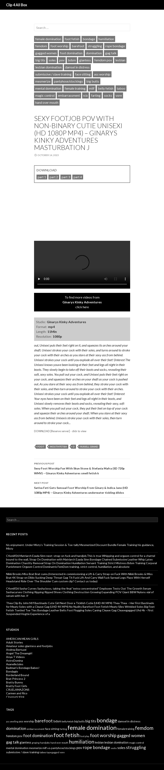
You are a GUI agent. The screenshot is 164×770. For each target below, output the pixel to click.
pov (61, 60)
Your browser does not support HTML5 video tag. (82, 265)
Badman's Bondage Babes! (23, 667)
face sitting (83, 74)
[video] (82, 215)
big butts (92, 81)
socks (108, 95)
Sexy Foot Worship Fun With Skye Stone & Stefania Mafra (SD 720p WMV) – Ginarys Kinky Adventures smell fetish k (82, 468)
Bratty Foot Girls (16, 686)
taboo (121, 88)
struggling (95, 46)
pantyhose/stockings (68, 81)
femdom (41, 46)
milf (91, 88)
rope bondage (115, 46)
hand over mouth (46, 102)
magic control (45, 95)
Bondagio (12, 671)
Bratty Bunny (14, 682)
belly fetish (105, 88)
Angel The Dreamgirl (19, 653)
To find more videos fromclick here (82, 302)
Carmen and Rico (16, 693)
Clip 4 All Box (16, 5)
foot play (84, 736)
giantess (85, 60)
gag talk (111, 53)
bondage (89, 39)
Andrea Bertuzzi (16, 649)
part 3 (66, 177)
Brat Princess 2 (15, 678)
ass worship (102, 74)
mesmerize (42, 81)
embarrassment (69, 95)
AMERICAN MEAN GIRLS (22, 638)
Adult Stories (14, 642)
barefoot (78, 46)
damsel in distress (77, 67)
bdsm (72, 60)
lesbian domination (48, 67)
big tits (40, 60)
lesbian (120, 60)
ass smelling (12, 721)
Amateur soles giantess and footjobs (29, 646)
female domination (48, 39)
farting (96, 95)
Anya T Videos (15, 657)
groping (36, 742)
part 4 (78, 177)
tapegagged (53, 752)
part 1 (42, 177)
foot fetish (72, 39)
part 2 (54, 177)
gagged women (46, 53)
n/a (85, 95)
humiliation (106, 39)
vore (119, 95)
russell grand (89, 446)
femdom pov (103, 60)
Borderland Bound (17, 675)
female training (75, 88)
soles (52, 60)
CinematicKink (15, 697)
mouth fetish (58, 446)
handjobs (45, 742)
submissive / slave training (53, 74)
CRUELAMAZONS (17, 689)
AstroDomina (14, 660)
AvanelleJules (14, 664)
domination (94, 53)
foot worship (59, 46)
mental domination (48, 88)
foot (41, 446)
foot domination (71, 53)
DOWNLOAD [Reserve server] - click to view (60, 431)
